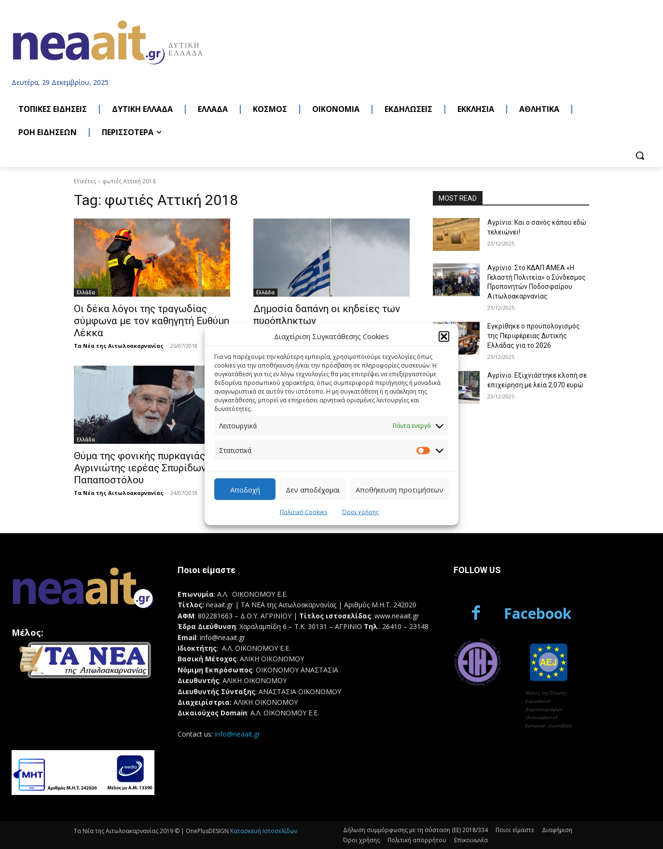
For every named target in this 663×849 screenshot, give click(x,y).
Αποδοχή (245, 489)
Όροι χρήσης (360, 512)
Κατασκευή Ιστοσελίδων (263, 831)
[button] (444, 336)
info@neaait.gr (237, 734)
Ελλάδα (86, 292)
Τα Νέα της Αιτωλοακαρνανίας (119, 345)
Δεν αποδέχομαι (313, 489)
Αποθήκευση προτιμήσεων (399, 489)
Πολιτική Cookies (303, 512)
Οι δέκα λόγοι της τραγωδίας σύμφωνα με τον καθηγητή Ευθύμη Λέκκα (151, 321)
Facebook (537, 613)
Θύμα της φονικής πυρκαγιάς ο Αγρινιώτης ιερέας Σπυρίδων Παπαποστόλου (143, 468)
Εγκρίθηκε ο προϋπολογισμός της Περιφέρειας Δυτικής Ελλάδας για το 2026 (533, 335)
